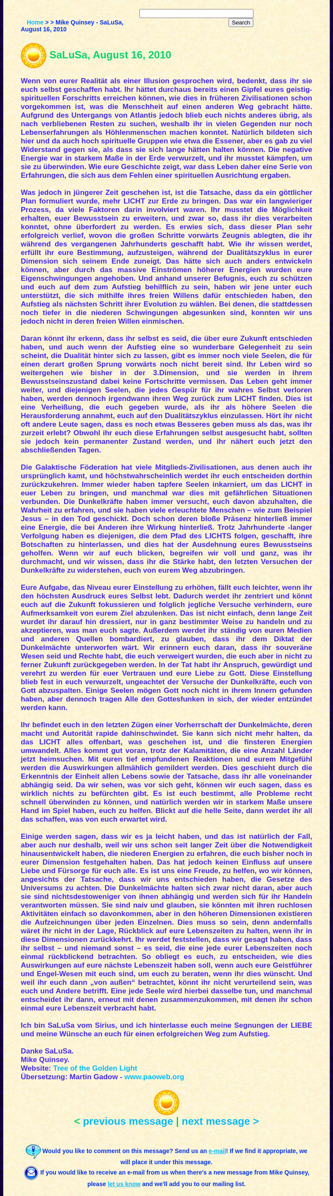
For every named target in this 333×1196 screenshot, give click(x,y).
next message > (220, 1121)
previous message (128, 1121)
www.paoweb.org (154, 1077)
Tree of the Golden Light (95, 1068)
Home (35, 22)
